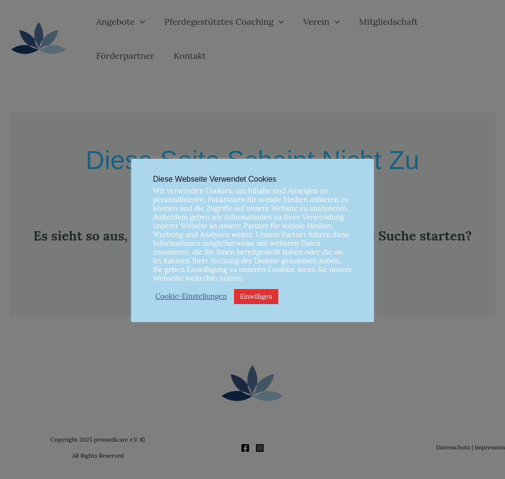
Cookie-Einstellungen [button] (191, 296)
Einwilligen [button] (256, 296)
